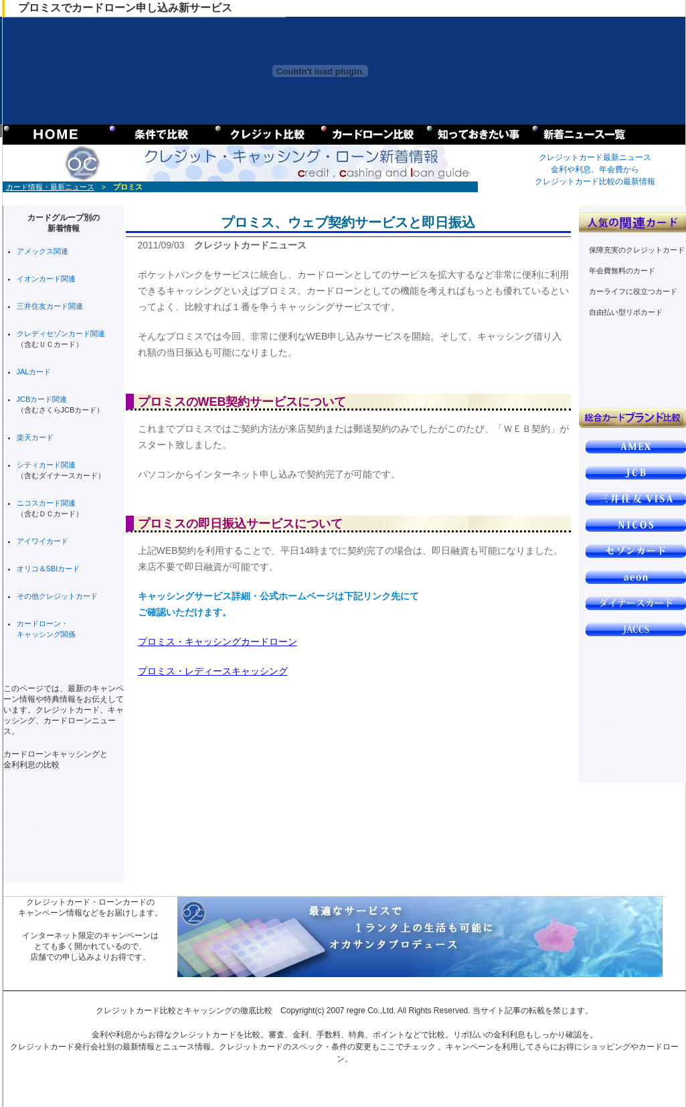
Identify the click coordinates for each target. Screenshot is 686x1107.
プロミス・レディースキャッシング (213, 671)
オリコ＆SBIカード (48, 569)
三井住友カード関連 (50, 306)
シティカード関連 (46, 465)
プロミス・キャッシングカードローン (217, 641)
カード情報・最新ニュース (50, 187)
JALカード (34, 372)
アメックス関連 (42, 251)
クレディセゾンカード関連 (61, 333)
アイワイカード (42, 541)
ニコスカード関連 (46, 503)
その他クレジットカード (57, 596)
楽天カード (35, 437)
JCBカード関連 (42, 399)
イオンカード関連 (46, 279)
